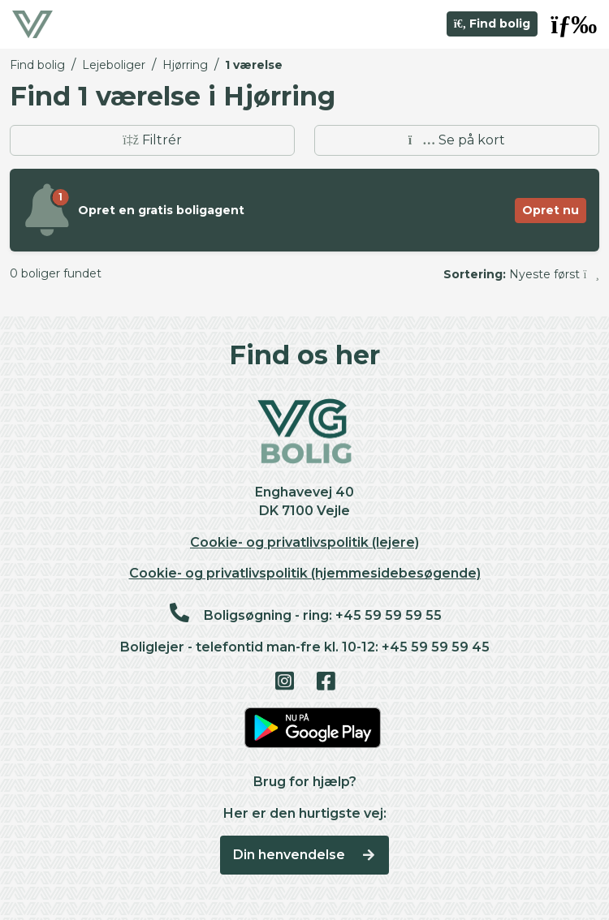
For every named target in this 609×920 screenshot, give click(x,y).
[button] (574, 24)
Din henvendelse (305, 854)
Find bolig (492, 23)
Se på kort (456, 140)
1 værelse (254, 65)
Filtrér (152, 140)
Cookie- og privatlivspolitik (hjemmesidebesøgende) (305, 573)
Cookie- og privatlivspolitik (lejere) (304, 542)
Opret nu (550, 210)
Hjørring (185, 65)
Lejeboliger (113, 65)
